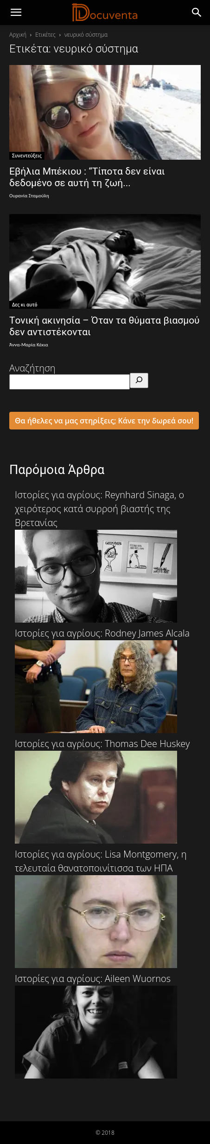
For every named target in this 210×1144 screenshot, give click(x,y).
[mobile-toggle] (16, 12)
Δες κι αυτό (25, 304)
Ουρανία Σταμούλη (29, 196)
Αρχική (17, 35)
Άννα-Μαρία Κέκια (28, 345)
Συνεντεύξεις (27, 155)
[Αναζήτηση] (139, 380)
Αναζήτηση (32, 368)
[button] (197, 12)
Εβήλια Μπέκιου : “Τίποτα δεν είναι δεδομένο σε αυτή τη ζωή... (87, 177)
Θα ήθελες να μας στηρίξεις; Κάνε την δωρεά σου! (104, 421)
